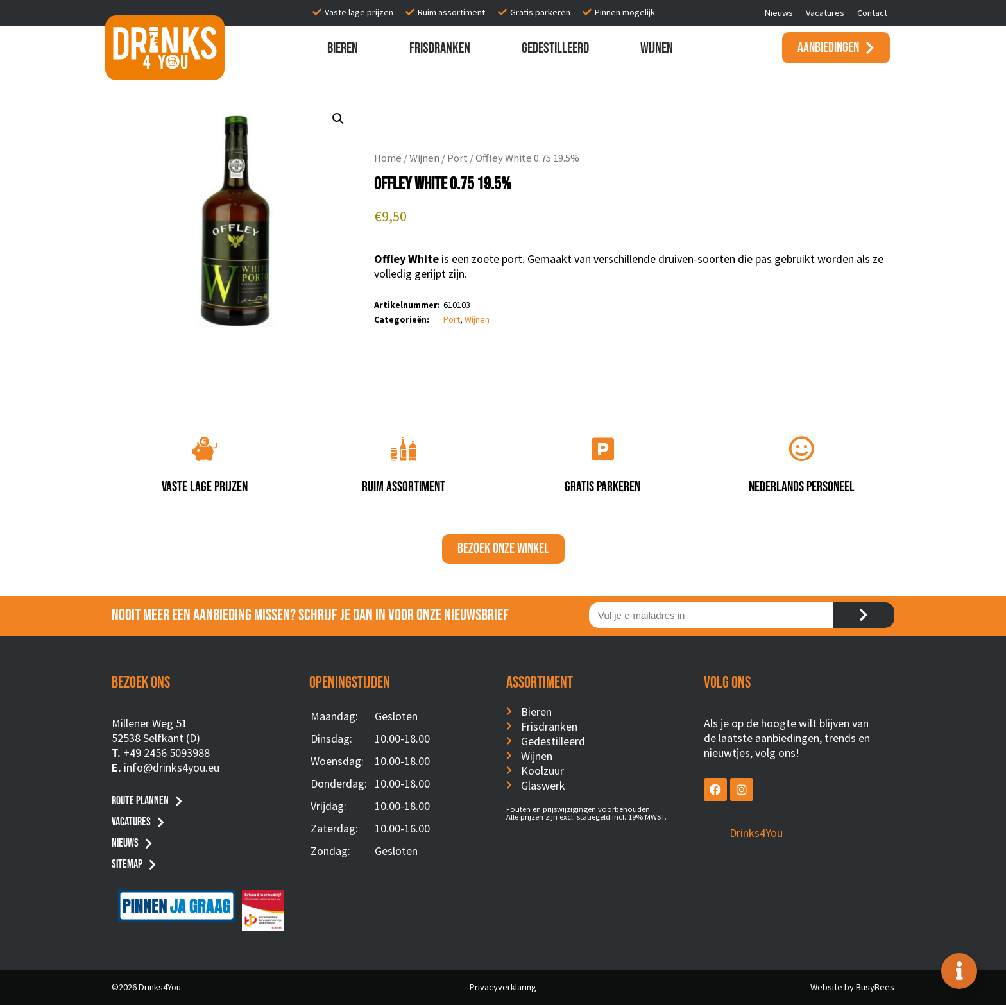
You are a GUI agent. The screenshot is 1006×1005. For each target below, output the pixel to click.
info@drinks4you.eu (171, 767)
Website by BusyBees (852, 987)
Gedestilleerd (555, 48)
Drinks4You (756, 832)
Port (457, 158)
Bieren (342, 48)
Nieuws (779, 13)
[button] (338, 118)
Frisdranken (439, 48)
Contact (872, 13)
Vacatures (825, 13)
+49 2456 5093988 (166, 752)
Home (388, 158)
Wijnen (656, 48)
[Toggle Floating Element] (959, 971)
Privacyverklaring (503, 987)
